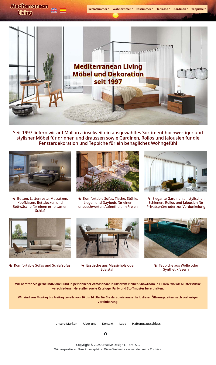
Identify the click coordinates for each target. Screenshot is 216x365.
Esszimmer (143, 9)
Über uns (89, 324)
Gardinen (180, 9)
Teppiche (198, 9)
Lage (122, 324)
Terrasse (162, 9)
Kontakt (107, 324)
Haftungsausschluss (146, 324)
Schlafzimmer (98, 9)
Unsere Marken (66, 324)
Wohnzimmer (122, 9)
